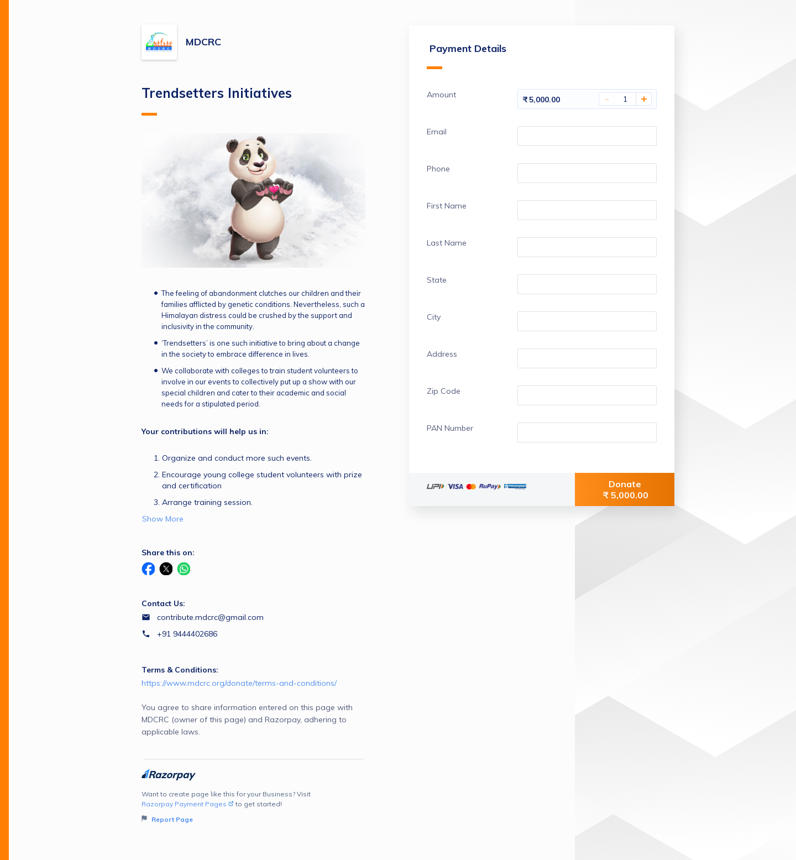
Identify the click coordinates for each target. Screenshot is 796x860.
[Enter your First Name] (587, 210)
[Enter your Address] (587, 358)
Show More (163, 519)
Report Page (167, 819)
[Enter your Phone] (587, 173)
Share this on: (168, 552)
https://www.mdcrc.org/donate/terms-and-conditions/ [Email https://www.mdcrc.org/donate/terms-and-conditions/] (239, 683)
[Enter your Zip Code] (587, 395)
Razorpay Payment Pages (188, 804)
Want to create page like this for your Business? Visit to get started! (253, 807)
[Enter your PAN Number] (587, 432)
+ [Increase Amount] (644, 99)
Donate (625, 489)
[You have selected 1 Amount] (625, 99)
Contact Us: (163, 603)
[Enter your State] (587, 284)
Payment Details (466, 55)
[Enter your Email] (587, 136)
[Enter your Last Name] (587, 247)
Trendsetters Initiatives (217, 100)
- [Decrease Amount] (607, 99)
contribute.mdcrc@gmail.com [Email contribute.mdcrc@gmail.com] (210, 617)
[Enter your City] (587, 321)
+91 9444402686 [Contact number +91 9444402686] (187, 634)
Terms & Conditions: (180, 670)
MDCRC (203, 41)
